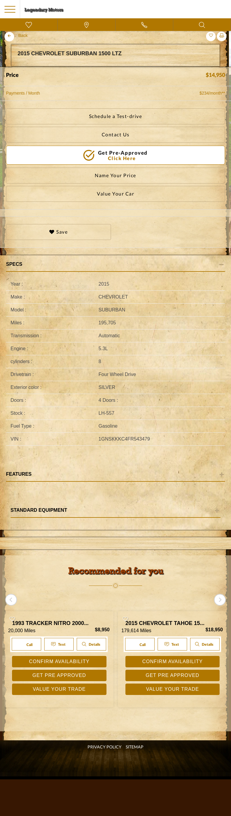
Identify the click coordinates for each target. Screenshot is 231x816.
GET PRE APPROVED (59, 675)
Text (59, 644)
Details (91, 644)
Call (25, 644)
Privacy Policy (105, 746)
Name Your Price (115, 175)
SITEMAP (134, 746)
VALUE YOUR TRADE (59, 689)
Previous (7, 66)
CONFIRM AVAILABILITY (59, 661)
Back (23, 35)
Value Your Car (115, 193)
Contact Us (116, 134)
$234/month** (212, 93)
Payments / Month (23, 93)
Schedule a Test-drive (115, 116)
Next (223, 66)
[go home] (43, 8)
